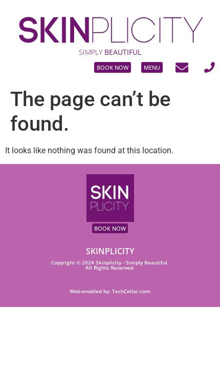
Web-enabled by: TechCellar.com (110, 291)
